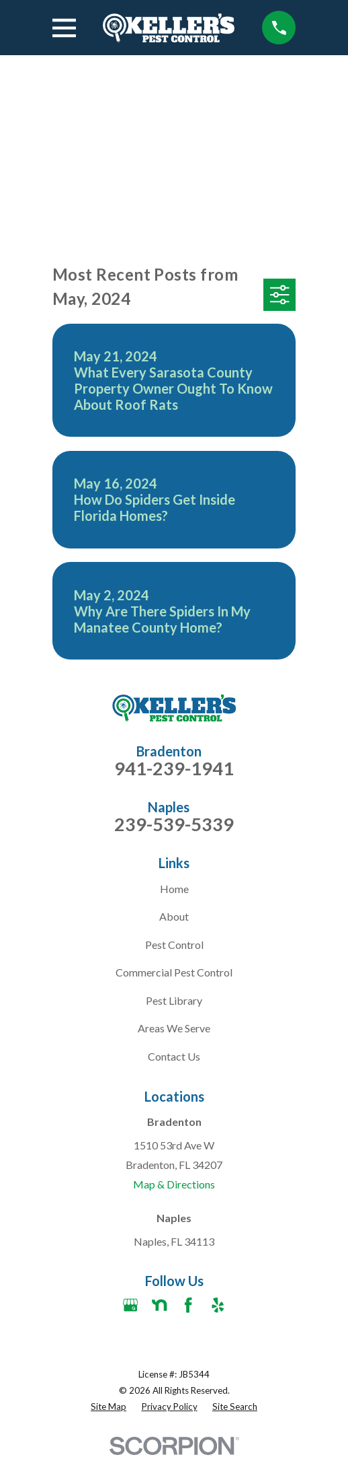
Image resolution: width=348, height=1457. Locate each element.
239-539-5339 (174, 824)
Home (174, 888)
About (174, 916)
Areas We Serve (174, 1028)
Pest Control (174, 944)
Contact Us (174, 1056)
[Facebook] (188, 1305)
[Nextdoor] (159, 1305)
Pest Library (174, 1000)
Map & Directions (174, 1184)
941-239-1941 (174, 768)
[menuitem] (108, 1407)
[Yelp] (217, 1305)
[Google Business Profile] (130, 1305)
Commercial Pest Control (174, 972)
